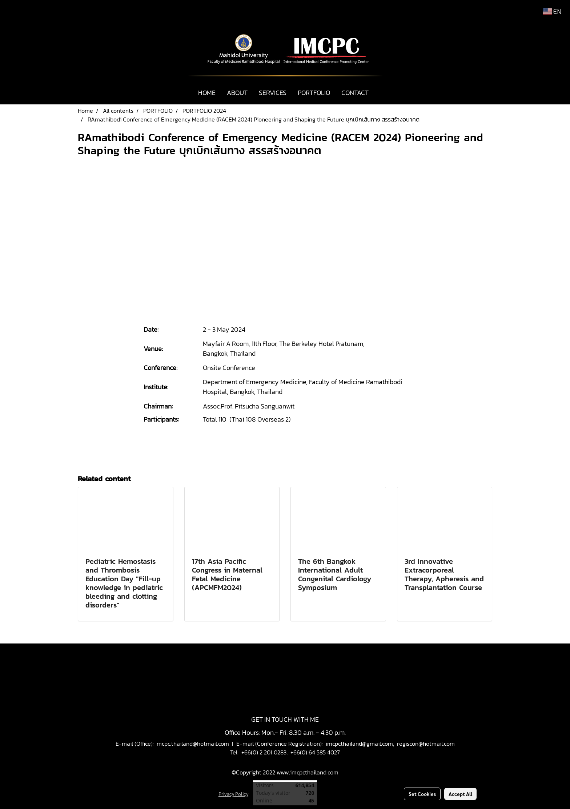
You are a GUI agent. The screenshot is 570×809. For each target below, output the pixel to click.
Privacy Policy (233, 793)
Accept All (460, 793)
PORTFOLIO (314, 92)
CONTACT (355, 92)
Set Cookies (422, 793)
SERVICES (272, 92)
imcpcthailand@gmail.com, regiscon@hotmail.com (390, 743)
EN (552, 11)
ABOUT (237, 92)
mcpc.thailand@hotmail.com (193, 743)
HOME (207, 92)
